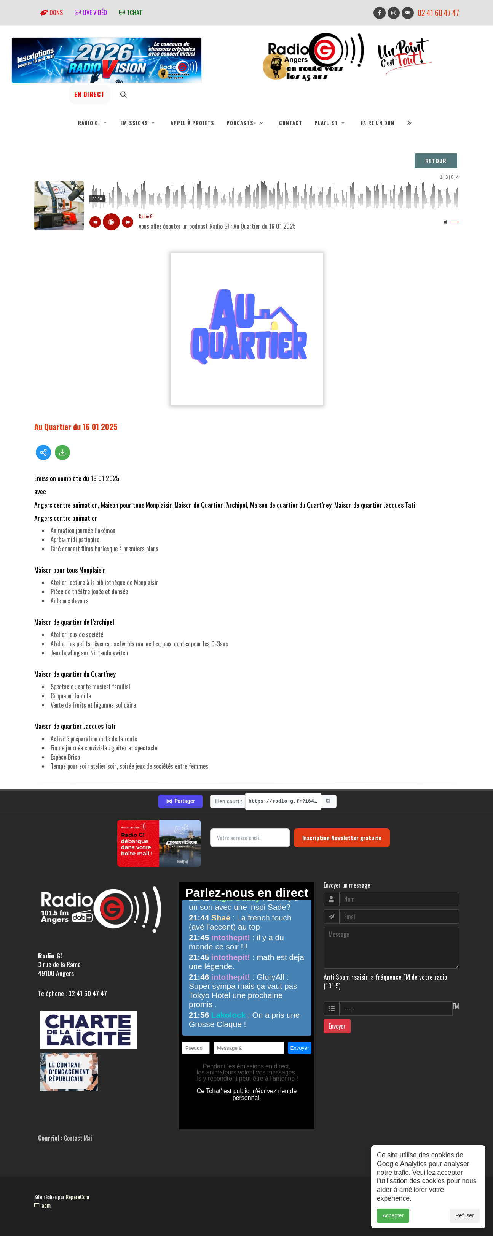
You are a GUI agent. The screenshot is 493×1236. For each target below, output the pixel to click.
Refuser (464, 1215)
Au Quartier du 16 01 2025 (76, 426)
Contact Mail (79, 1137)
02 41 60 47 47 (438, 12)
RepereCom (77, 1197)
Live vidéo (91, 12)
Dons (51, 12)
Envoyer (337, 1026)
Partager (180, 801)
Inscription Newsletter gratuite (341, 837)
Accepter (393, 1215)
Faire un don (377, 123)
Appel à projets (192, 123)
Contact (290, 123)
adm (42, 1205)
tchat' (131, 12)
